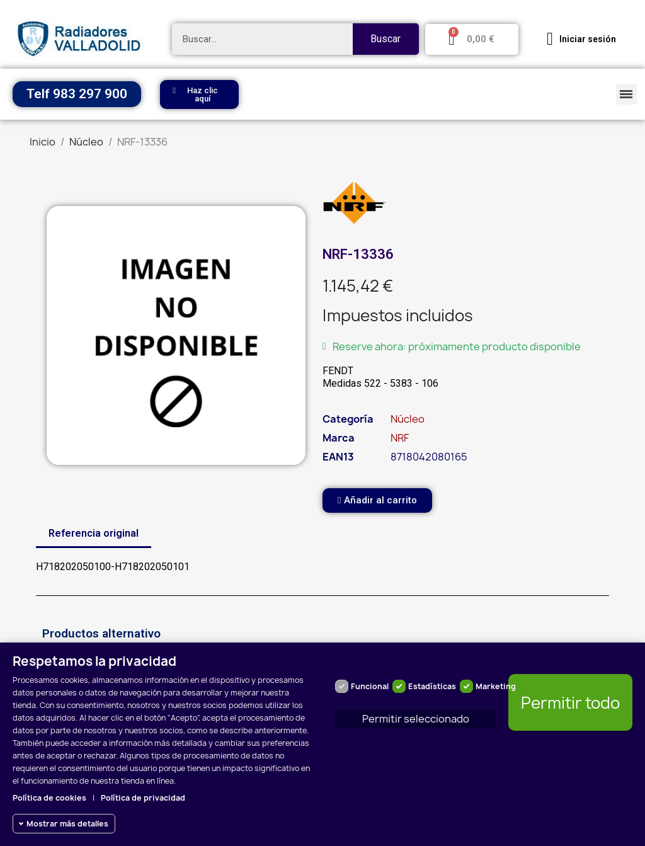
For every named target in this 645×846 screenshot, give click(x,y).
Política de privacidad (143, 797)
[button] (199, 94)
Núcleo (408, 419)
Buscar (385, 39)
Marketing (496, 686)
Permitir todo (570, 703)
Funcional (370, 686)
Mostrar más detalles (67, 823)
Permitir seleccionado (415, 719)
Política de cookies (49, 797)
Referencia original (94, 533)
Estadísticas (432, 686)
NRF (400, 438)
